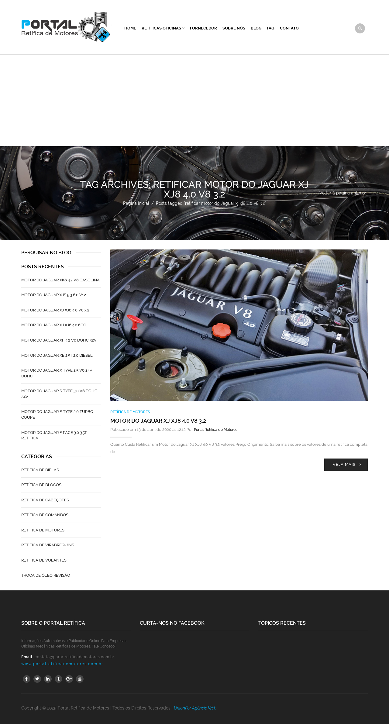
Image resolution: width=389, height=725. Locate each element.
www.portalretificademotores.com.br (62, 665)
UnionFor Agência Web (195, 708)
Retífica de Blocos (41, 485)
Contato (289, 28)
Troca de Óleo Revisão (45, 576)
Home (130, 28)
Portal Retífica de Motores (215, 430)
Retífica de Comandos (44, 516)
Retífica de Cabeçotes (45, 501)
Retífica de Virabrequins (47, 546)
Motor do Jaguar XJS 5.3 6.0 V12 (53, 296)
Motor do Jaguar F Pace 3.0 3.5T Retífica (54, 436)
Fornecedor (203, 28)
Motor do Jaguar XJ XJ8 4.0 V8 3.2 (158, 421)
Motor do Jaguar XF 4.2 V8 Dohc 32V (59, 341)
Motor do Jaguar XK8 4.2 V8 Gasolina (60, 281)
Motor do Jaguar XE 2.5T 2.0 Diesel (57, 356)
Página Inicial (136, 204)
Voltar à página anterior (342, 193)
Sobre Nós (233, 28)
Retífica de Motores (130, 413)
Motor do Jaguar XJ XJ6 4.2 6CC (53, 326)
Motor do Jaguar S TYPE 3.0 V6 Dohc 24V (59, 395)
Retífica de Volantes (44, 561)
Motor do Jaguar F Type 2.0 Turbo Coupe (57, 415)
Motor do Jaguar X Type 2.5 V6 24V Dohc (56, 374)
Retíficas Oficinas (161, 28)
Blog (256, 28)
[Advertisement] (194, 101)
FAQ (270, 28)
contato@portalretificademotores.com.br (74, 658)
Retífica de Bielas (40, 470)
